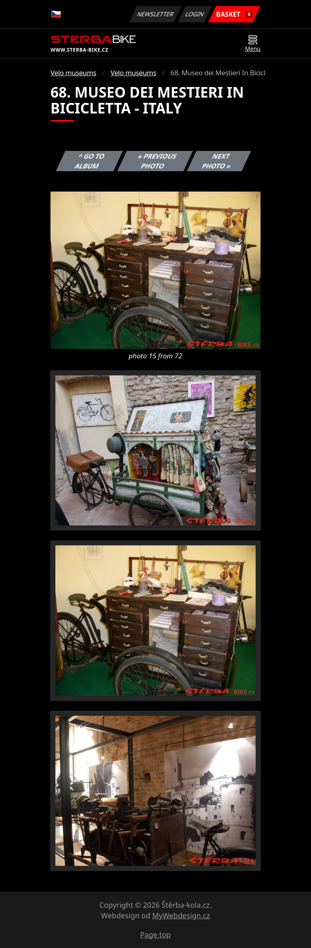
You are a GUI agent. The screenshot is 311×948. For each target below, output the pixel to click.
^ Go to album (90, 161)
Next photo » (217, 161)
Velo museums (73, 72)
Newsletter (155, 14)
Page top (155, 934)
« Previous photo (157, 161)
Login (195, 14)
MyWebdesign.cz (181, 915)
